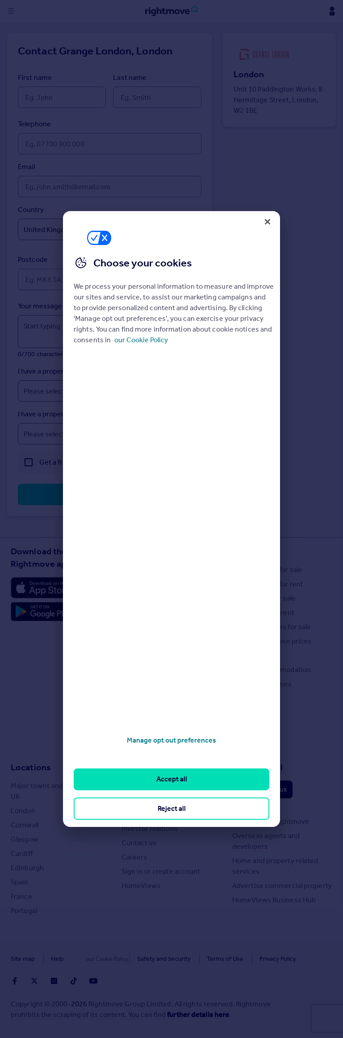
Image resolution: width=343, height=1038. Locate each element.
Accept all (171, 779)
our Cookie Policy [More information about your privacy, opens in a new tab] (141, 340)
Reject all (172, 808)
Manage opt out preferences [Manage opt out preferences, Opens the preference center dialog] (171, 740)
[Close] (267, 222)
